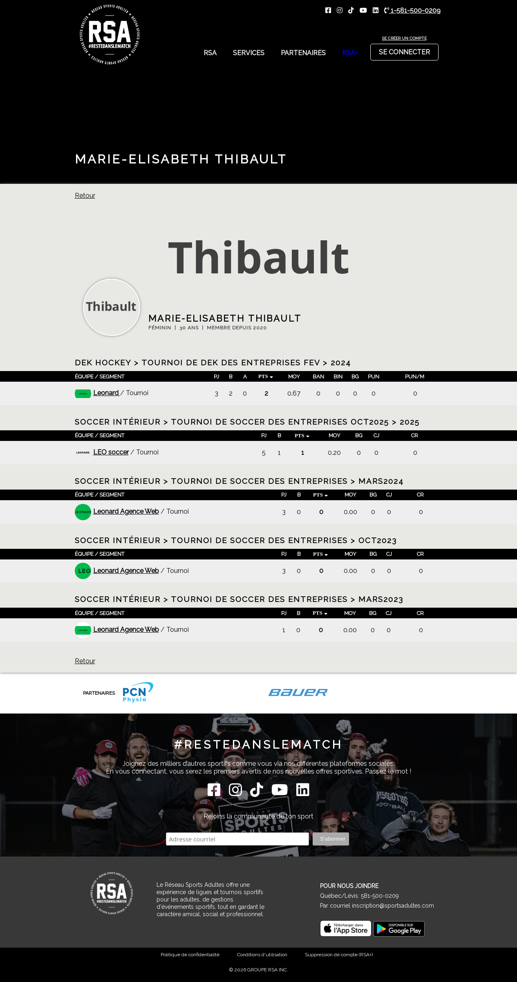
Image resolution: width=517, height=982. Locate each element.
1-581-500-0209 (412, 10)
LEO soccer (102, 452)
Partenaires (303, 53)
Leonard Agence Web (117, 511)
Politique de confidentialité (190, 954)
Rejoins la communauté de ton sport (258, 816)
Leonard (97, 393)
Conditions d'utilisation (262, 954)
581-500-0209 (380, 896)
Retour (85, 195)
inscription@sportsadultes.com (393, 905)
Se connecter (404, 50)
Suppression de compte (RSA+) (339, 954)
